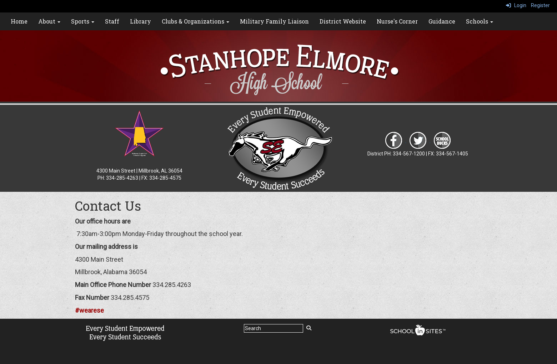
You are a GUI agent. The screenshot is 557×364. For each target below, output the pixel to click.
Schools (479, 21)
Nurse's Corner (397, 21)
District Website (343, 21)
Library (140, 21)
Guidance (441, 21)
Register (540, 5)
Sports (82, 21)
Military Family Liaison (274, 21)
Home (19, 21)
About (49, 21)
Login (516, 5)
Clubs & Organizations (195, 21)
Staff (112, 21)
